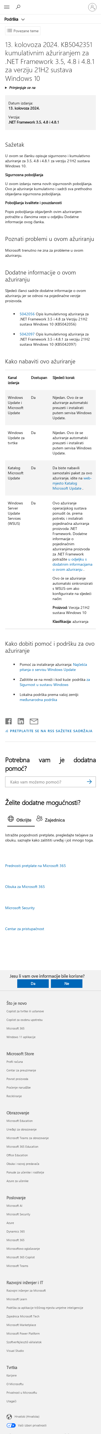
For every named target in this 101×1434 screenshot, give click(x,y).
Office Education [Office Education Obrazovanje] (17, 1155)
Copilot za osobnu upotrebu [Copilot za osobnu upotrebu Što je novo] (24, 1020)
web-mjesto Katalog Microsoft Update (72, 483)
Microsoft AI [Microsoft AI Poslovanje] (14, 1206)
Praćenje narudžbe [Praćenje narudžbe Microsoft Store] (18, 1087)
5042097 (27, 334)
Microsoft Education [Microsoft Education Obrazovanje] (19, 1121)
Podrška (11, 19)
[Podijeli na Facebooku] (9, 720)
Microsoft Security (20, 907)
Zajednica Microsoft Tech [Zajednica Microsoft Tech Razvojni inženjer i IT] (22, 1316)
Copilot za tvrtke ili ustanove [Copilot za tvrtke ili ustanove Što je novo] (25, 1011)
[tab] (21, 820)
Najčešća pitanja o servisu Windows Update (53, 667)
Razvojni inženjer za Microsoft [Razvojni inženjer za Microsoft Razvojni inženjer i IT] (26, 1290)
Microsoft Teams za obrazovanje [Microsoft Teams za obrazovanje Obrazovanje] (27, 1138)
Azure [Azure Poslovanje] (10, 1223)
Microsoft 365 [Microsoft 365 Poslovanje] (15, 1240)
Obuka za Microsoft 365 (25, 886)
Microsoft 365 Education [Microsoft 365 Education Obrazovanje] (22, 1146)
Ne (66, 983)
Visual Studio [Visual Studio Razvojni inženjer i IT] (15, 1351)
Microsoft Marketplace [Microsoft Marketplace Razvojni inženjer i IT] (21, 1325)
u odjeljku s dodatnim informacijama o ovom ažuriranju (72, 564)
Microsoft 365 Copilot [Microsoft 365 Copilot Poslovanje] (20, 1257)
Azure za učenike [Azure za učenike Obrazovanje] (17, 1181)
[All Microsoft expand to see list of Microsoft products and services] (6, 7)
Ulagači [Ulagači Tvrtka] (11, 1401)
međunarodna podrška (38, 699)
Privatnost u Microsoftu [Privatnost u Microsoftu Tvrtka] (21, 1392)
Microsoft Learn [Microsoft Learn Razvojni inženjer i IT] (16, 1299)
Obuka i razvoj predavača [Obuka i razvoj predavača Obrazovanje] (22, 1164)
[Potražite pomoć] (18, 7)
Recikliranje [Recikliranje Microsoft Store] (14, 1096)
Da (33, 983)
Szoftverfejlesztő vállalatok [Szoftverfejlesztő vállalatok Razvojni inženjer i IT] (23, 1342)
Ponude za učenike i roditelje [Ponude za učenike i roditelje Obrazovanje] (25, 1172)
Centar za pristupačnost (24, 928)
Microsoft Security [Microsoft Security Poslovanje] (18, 1214)
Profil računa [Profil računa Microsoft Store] (14, 1062)
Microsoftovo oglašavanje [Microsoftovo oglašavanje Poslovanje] (23, 1249)
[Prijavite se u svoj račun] (92, 7)
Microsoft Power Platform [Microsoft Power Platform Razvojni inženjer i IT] (23, 1333)
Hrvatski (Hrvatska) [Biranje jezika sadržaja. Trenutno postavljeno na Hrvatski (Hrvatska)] (27, 1416)
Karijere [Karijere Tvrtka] (11, 1375)
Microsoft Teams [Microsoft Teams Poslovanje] (17, 1266)
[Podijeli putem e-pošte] (31, 720)
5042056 (27, 313)
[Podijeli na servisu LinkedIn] (19, 720)
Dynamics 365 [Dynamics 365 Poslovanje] (15, 1231)
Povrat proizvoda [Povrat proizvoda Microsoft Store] (17, 1079)
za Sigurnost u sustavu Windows (55, 682)
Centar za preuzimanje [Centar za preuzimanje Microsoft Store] (21, 1070)
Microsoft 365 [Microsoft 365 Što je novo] (15, 1028)
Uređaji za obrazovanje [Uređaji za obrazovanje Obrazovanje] (21, 1129)
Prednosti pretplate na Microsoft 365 (35, 865)
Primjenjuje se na (22, 87)
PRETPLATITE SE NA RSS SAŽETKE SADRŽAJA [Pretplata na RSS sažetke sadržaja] (51, 730)
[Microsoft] (50, 4)
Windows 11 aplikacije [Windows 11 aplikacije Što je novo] (21, 1037)
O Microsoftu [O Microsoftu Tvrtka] (14, 1384)
